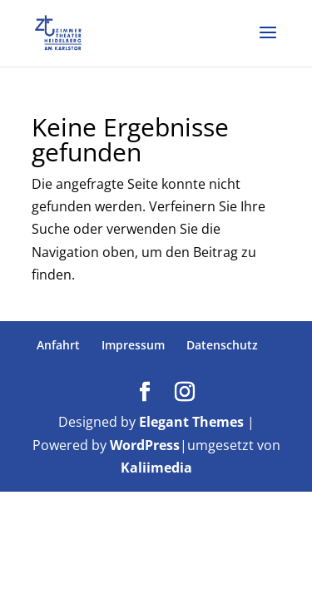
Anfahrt (58, 345)
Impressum (133, 345)
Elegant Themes (191, 422)
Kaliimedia (156, 467)
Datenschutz (222, 345)
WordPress (145, 445)
